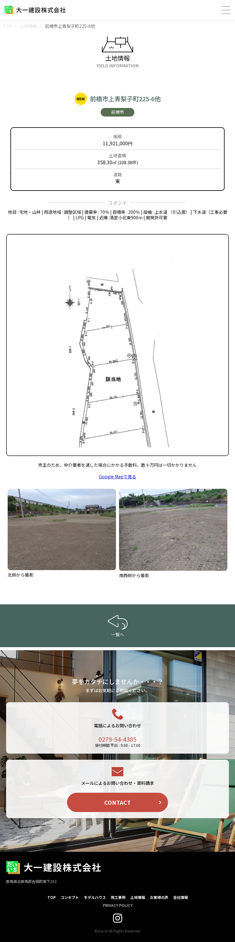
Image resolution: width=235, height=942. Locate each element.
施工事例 (118, 897)
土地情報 (28, 26)
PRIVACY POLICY (117, 905)
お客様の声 (159, 897)
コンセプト (70, 897)
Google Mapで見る (117, 476)
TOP (7, 26)
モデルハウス (95, 897)
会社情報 (180, 897)
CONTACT (117, 802)
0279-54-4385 (117, 739)
